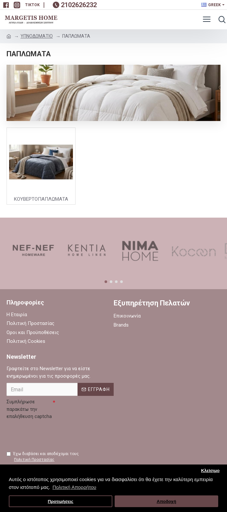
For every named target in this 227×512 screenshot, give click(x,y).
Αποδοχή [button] (166, 501)
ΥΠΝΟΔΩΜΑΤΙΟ (37, 36)
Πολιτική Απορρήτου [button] (74, 487)
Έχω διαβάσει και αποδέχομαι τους (43, 457)
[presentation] (56, 434)
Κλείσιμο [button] (210, 470)
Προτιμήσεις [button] (61, 501)
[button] (106, 281)
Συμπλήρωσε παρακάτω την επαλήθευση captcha (29, 409)
